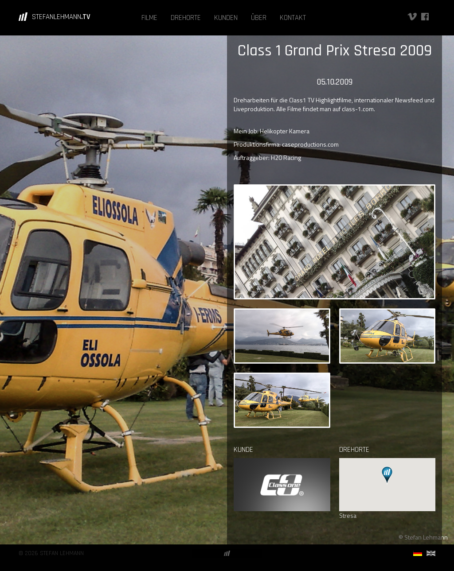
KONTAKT (293, 18)
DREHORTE (186, 18)
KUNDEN (226, 18)
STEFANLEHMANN (61, 17)
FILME (149, 18)
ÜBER (258, 18)
